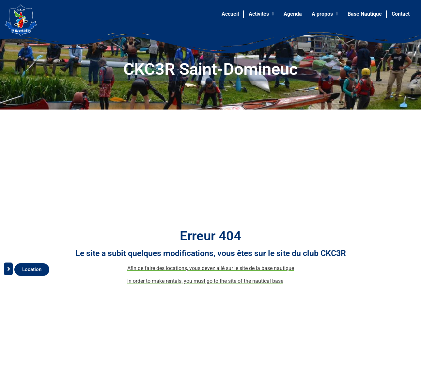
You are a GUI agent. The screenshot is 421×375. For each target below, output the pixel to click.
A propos (325, 14)
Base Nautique (365, 14)
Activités (261, 14)
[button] (261, 14)
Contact (401, 14)
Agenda (293, 14)
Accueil (230, 14)
